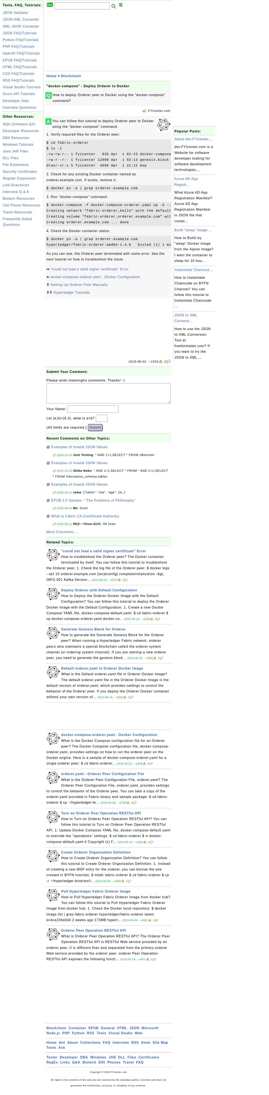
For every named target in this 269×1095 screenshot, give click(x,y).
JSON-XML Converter (21, 19)
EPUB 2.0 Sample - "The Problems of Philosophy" (93, 504)
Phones (114, 1066)
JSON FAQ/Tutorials (20, 33)
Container (77, 1032)
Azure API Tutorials (19, 94)
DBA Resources (16, 138)
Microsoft (150, 1032)
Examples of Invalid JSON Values (79, 451)
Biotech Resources (18, 198)
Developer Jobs (16, 101)
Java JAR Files (15, 151)
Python (78, 1037)
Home (51, 76)
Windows (98, 1061)
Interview (121, 1047)
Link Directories (16, 185)
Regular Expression (19, 178)
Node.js (53, 1037)
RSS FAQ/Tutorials (19, 80)
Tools (101, 1037)
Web (138, 1037)
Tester (52, 1061)
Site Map (160, 1047)
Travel (128, 1066)
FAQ (106, 1047)
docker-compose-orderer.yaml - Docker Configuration (95, 277)
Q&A (76, 1066)
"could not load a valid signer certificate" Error (89, 269)
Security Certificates (20, 171)
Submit (95, 431)
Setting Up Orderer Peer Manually (79, 285)
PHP (66, 1037)
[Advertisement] (23, 292)
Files (132, 1061)
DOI (102, 1066)
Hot (62, 1047)
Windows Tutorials (18, 144)
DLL (121, 1061)
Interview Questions (19, 107)
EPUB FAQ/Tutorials (20, 60)
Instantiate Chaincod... (193, 270)
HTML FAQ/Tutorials (20, 67)
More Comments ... (62, 536)
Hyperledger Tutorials (71, 292)
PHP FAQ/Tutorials (18, 46)
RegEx (52, 1066)
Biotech (89, 1066)
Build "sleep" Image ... (193, 230)
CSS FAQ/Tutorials (19, 73)
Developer (69, 1061)
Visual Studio (121, 1037)
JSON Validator (16, 13)
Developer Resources (21, 131)
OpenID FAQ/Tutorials (21, 53)
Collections (90, 1047)
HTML (122, 1032)
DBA (84, 1061)
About (72, 1047)
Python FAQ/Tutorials (21, 40)
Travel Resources (17, 212)
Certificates (148, 1061)
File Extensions (16, 164)
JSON (134, 1032)
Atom (145, 1047)
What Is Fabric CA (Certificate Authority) (85, 520)
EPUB (93, 1032)
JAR (112, 1061)
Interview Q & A (16, 192)
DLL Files (11, 158)
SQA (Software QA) (19, 124)
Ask (61, 1052)
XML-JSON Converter (21, 26)
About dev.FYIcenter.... (193, 139)
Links (65, 1066)
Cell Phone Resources (21, 205)
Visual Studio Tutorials (22, 87)
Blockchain (71, 76)
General (108, 1032)
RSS (90, 1037)
